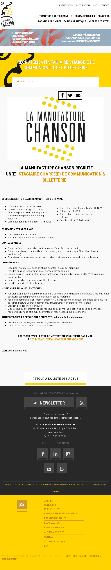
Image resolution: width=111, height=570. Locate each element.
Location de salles (49, 21)
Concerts (103, 16)
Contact (105, 5)
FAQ (95, 5)
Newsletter (49, 403)
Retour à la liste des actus (55, 379)
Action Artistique (75, 21)
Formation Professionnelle (55, 16)
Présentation (66, 5)
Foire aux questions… (71, 418)
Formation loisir (85, 16)
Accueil (48, 501)
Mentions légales (76, 556)
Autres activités (98, 21)
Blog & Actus (83, 5)
